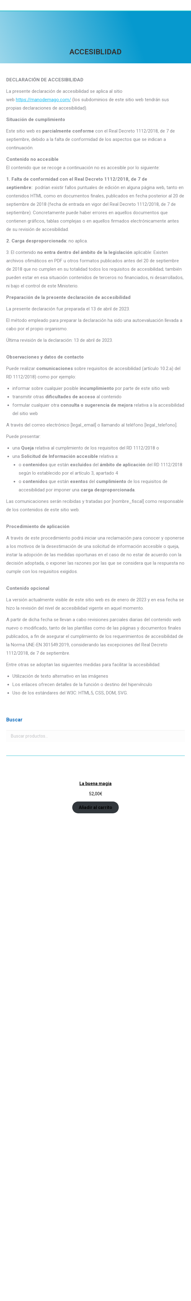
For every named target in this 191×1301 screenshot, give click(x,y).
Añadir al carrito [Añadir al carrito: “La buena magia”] (95, 807)
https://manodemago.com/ (43, 99)
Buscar (178, 736)
